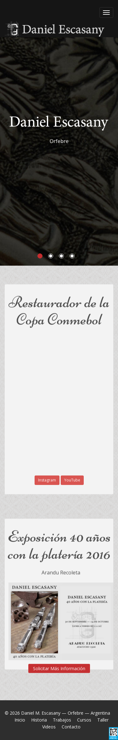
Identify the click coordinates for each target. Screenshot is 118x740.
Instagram (47, 475)
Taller (103, 720)
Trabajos (62, 720)
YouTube (72, 475)
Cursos (84, 720)
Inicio (19, 720)
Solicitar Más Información (59, 664)
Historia (39, 720)
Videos (49, 727)
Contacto (71, 727)
